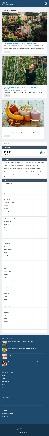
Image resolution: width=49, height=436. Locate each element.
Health (39, 45)
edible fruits (26, 45)
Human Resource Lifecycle (9, 284)
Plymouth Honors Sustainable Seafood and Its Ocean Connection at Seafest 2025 (22, 168)
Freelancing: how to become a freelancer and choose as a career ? (23, 361)
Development (7, 224)
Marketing (6, 290)
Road (5, 315)
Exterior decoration (8, 249)
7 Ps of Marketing (8, 183)
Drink (23, 45)
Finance (5, 262)
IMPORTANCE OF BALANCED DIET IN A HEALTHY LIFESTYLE (19, 129)
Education (6, 240)
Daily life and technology (9, 218)
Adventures (6, 189)
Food (30, 45)
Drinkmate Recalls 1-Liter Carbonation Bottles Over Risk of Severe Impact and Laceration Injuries (24, 175)
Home (3, 400)
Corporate (6, 215)
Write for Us (5, 416)
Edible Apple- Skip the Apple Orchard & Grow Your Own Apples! (22, 348)
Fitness (17, 90)
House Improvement (8, 280)
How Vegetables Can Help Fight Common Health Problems (21, 43)
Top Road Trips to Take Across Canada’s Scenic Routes (20, 341)
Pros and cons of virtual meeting (11, 309)
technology (6, 321)
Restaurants (6, 312)
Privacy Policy (5, 407)
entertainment (7, 243)
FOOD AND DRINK (35, 45)
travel (5, 327)
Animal (5, 196)
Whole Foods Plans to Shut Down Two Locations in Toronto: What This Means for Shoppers (24, 171)
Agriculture (6, 193)
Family (5, 252)
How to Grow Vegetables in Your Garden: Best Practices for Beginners (22, 88)
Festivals (6, 258)
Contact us (4, 410)
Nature (5, 296)
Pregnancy (6, 302)
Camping (6, 205)
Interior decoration (8, 287)
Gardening (6, 274)
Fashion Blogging (7, 255)
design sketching (7, 221)
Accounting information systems (11, 186)
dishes (20, 45)
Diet (18, 45)
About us (4, 404)
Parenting (6, 299)
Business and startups (9, 202)
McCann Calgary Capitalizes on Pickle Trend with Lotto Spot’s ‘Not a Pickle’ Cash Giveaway (24, 162)
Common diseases (13, 45)
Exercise (5, 246)
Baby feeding (7, 199)
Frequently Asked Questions (8, 413)
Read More (7, 52)
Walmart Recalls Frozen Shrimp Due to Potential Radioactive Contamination (21, 165)
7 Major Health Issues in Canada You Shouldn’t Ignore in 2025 (22, 355)
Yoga (5, 331)
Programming (7, 306)
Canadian (6, 208)
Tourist (5, 324)
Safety (5, 318)
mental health (7, 293)
